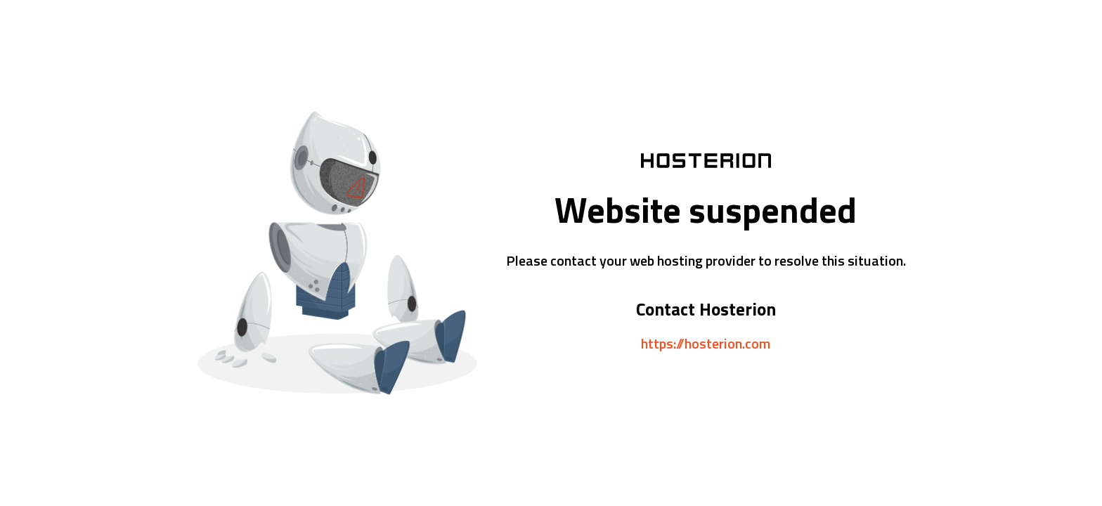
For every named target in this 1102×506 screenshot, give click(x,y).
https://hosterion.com (705, 343)
